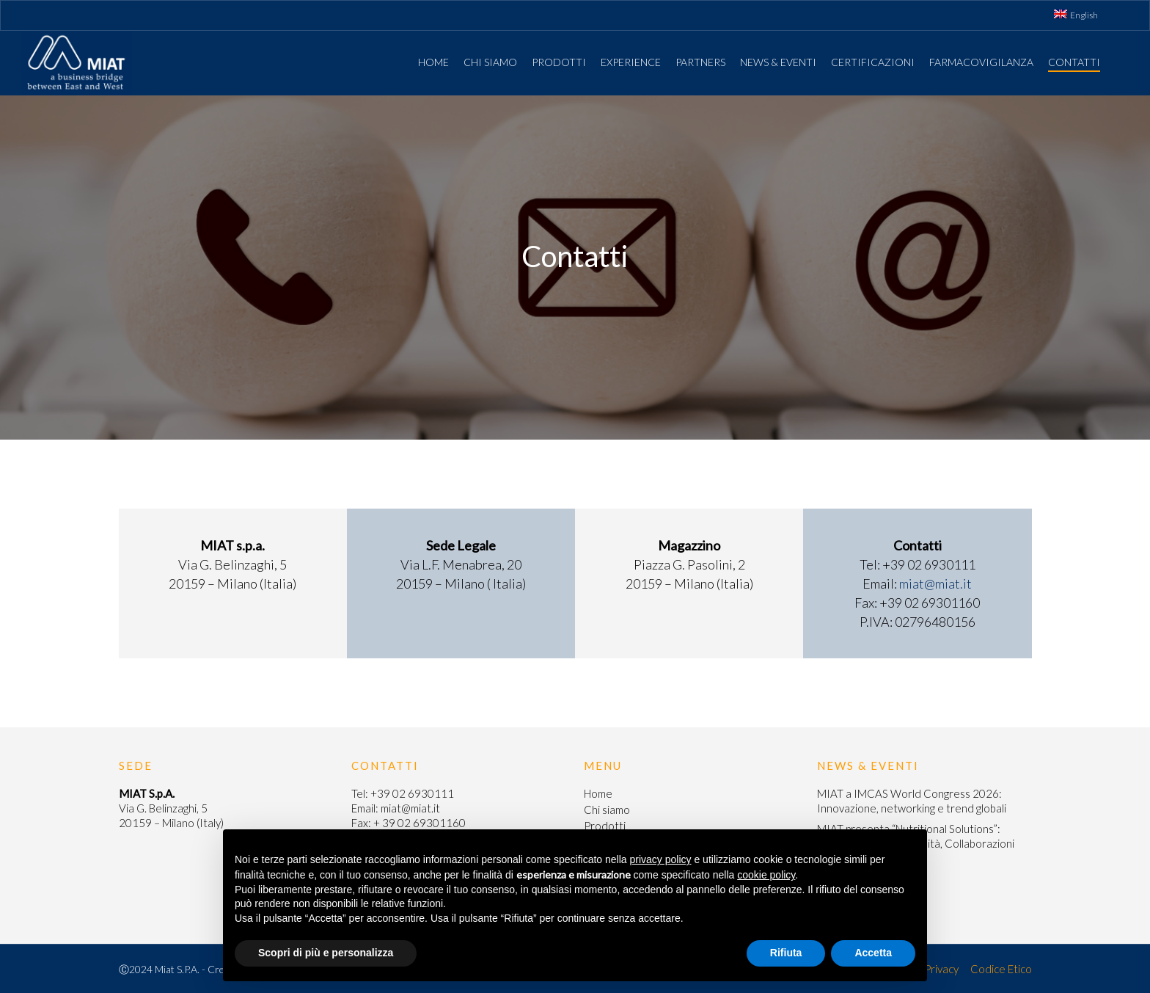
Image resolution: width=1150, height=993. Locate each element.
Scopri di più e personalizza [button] (325, 953)
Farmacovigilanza (981, 62)
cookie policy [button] (766, 875)
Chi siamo (490, 62)
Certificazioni (873, 62)
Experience (631, 62)
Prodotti (559, 62)
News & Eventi (778, 62)
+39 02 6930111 (412, 793)
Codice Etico (1001, 968)
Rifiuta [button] (786, 953)
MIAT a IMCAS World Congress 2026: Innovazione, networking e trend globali (911, 801)
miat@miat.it (935, 583)
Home (433, 62)
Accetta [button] (873, 953)
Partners (700, 62)
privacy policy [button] (661, 859)
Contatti (1074, 62)
